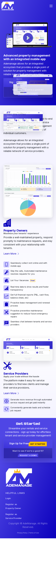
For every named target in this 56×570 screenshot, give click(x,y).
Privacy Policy (22, 533)
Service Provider (13, 518)
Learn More (11, 253)
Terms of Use (34, 533)
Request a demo (28, 455)
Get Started (37, 82)
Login (8, 498)
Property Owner (13, 508)
